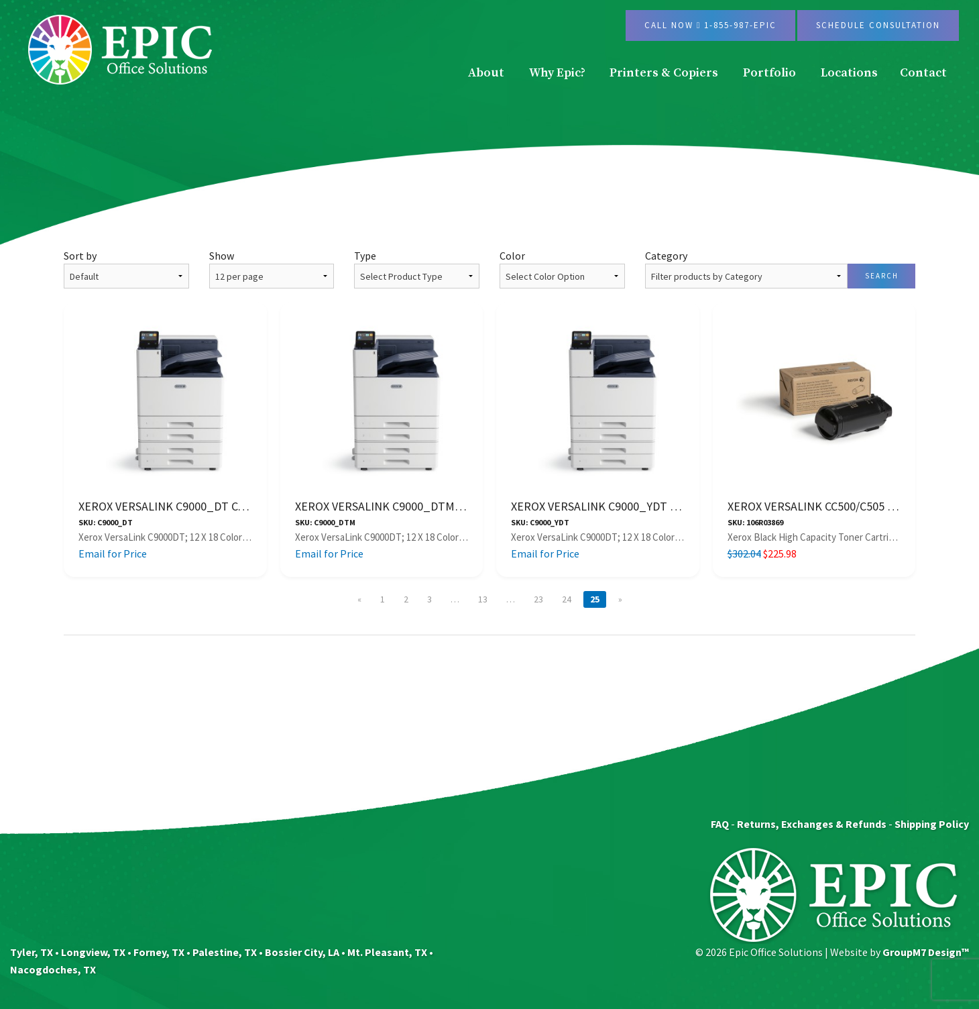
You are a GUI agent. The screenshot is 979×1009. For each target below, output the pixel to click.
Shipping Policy (932, 824)
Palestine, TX (224, 952)
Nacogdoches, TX (53, 969)
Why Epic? (557, 73)
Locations (849, 73)
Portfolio (769, 73)
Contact (923, 73)
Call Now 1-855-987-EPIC (710, 25)
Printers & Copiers (664, 73)
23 (538, 599)
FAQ (720, 824)
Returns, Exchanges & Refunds (811, 824)
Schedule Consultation (878, 25)
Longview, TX (93, 952)
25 (594, 599)
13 (482, 599)
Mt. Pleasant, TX (387, 952)
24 (566, 599)
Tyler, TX (31, 952)
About (486, 73)
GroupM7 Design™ (925, 952)
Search (882, 275)
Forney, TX (158, 952)
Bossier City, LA (302, 952)
